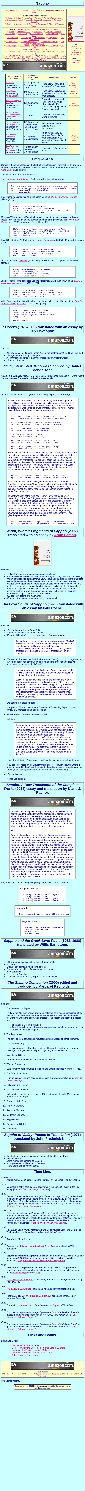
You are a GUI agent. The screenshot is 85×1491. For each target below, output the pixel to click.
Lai (27, 20)
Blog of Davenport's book (73, 85)
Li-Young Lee (37, 52)
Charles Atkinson (36, 34)
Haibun (10, 18)
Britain (38, 50)
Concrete (10, 20)
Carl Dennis (22, 34)
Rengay (38, 18)
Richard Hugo (49, 56)
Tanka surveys (56, 18)
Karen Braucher (39, 46)
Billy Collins (38, 32)
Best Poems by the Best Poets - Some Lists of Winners (38, 1377)
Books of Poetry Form (12, 1403)
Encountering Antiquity (76, 61)
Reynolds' (24, 1235)
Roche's (31, 1219)
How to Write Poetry (46, 10)
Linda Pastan (50, 52)
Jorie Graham (25, 46)
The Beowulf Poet (23, 32)
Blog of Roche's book (74, 104)
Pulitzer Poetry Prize (26, 56)
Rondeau (57, 20)
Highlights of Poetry (13, 10)
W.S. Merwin (41, 60)
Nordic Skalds (10, 56)
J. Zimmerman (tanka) (48, 42)
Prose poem (46, 20)
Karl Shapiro (53, 46)
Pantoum (34, 20)
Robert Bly (61, 56)
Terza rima (41, 24)
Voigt (58, 1262)
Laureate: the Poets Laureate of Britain (30, 1380)
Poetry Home (69, 1403)
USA (45, 50)
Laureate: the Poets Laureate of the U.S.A (32, 1382)
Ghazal (20, 20)
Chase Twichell (52, 34)
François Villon (12, 38)
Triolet (51, 24)
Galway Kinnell (39, 38)
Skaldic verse (21, 24)
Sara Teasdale (19, 58)
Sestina (9, 24)
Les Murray (25, 52)
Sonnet (31, 24)
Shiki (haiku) (33, 58)
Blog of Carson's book (73, 93)
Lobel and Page (19, 1302)
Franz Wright (26, 38)
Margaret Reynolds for (41, 1290)
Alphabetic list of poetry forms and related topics (42, 1403)
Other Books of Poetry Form (25, 1385)
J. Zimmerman (12, 42)
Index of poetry (30, 10)
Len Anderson (12, 52)
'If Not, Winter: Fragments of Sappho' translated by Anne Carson (76, 50)
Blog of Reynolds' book (74, 138)
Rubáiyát (34, 22)
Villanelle (34, 26)
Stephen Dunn (59, 58)
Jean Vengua (12, 46)
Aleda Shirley (40, 29)
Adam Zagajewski (25, 29)
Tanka (46, 18)
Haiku (18, 18)
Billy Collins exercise (53, 32)
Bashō (11, 32)
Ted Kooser (28, 60)
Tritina (58, 24)
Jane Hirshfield (38, 44)
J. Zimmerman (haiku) (29, 42)
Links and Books (42, 1364)
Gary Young (53, 38)
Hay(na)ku (28, 18)
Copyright (18, 1416)
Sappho (8, 58)
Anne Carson (53, 29)
